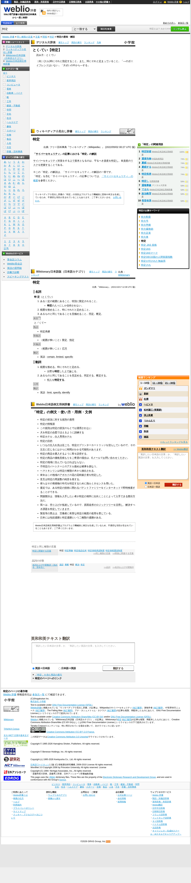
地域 (49, 462)
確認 (146, 436)
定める (80, 309)
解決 (127, 504)
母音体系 (146, 200)
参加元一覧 (183, 23)
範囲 (54, 301)
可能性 (85, 449)
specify (57, 392)
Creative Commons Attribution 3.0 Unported (67, 737)
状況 (49, 419)
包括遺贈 (55, 517)
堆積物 (56, 483)
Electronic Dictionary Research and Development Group (129, 777)
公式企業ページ (125, 795)
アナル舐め (73, 466)
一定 (47, 301)
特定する (59, 379)
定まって (104, 61)
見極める (77, 313)
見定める (77, 375)
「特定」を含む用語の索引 (48, 674)
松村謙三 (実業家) (153, 410)
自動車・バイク (14, 93)
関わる (75, 487)
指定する (67, 61)
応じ (49, 449)
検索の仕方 (18, 798)
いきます (64, 509)
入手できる (122, 496)
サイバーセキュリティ (48, 153)
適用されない (84, 428)
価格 (57, 457)
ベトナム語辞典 (159, 824)
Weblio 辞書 (172, 2)
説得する (81, 453)
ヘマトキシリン (48, 470)
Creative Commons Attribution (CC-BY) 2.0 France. (70, 732)
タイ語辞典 (157, 821)
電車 (9, 89)
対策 (60, 160)
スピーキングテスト (18, 276)
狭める (51, 309)
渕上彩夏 (148, 415)
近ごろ (65, 445)
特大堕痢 (146, 224)
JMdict (52, 777)
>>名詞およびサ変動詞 (123, 567)
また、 (83, 61)
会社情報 (122, 798)
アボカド (64, 474)
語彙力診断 (13, 272)
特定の (43, 419)
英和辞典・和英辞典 (161, 801)
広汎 (64, 348)
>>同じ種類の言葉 (101, 553)
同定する (89, 375)
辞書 (6, 2)
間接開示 (45, 496)
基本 (77, 160)
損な (91, 466)
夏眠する (146, 167)
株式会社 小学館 (38, 701)
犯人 (49, 379)
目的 (49, 440)
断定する (101, 375)
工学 (9, 101)
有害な (73, 513)
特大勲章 (146, 216)
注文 (42, 449)
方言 (9, 147)
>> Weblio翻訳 (180, 449)
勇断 (67, 565)
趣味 (9, 126)
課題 (45, 509)
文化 (9, 114)
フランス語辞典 (159, 814)
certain (51, 356)
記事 (67, 153)
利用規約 (17, 805)
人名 (9, 143)
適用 (71, 419)
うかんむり (149, 420)
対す (57, 419)
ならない (79, 462)
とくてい (47, 296)
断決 (77, 565)
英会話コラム (14, 259)
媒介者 (85, 474)
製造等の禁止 (47, 513)
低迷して (67, 504)
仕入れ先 (55, 445)
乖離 (146, 426)
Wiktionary (124, 275)
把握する (45, 164)
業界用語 (11, 80)
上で (72, 160)
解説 (94, 153)
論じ (71, 371)
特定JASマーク (149, 253)
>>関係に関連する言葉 (123, 553)
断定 (98, 313)
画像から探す (54, 798)
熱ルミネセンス (95, 483)
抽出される (88, 470)
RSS (108, 841)
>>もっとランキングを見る (174, 442)
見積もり (64, 457)
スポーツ (11, 130)
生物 (9, 135)
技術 (67, 487)
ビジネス (11, 76)
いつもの (45, 445)
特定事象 (69, 551)
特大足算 (146, 232)
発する (75, 479)
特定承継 (45, 331)
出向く (97, 496)
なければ (69, 462)
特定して (55, 509)
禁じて (102, 513)
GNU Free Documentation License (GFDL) (72, 705)
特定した (96, 474)
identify (66, 392)
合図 (54, 432)
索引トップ (63, 42)
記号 (6, 248)
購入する (60, 453)
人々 (56, 305)
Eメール (95, 457)
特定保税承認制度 (96, 551)
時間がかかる (74, 449)
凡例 (99, 42)
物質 (86, 513)
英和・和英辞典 (41, 2)
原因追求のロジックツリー (98, 504)
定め (74, 367)
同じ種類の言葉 (25, 37)
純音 (67, 479)
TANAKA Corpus (11, 729)
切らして (113, 445)
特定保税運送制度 (114, 551)
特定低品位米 (80, 551)
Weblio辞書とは (20, 795)
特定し (114, 160)
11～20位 (157, 383)
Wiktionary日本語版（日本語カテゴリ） (61, 271)
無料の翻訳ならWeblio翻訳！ (53, 12)
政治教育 (146, 193)
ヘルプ (186, 2)
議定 (61, 565)
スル (46, 61)
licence (62, 780)
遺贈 (91, 517)
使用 (93, 513)
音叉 (42, 479)
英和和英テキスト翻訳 (50, 638)
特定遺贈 (67, 517)
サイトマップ (19, 811)
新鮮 (146, 393)
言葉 (37, 37)
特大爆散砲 (147, 228)
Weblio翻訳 (157, 805)
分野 (49, 371)
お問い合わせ (110, 457)
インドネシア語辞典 (161, 818)
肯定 (83, 565)
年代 (64, 483)
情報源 (51, 423)
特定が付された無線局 (153, 261)
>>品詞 (107, 567)
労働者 (63, 513)
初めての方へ (169, 23)
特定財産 (146, 151)
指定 (71, 340)
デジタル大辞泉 (46, 42)
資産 (106, 160)
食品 (9, 139)
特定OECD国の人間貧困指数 (157, 257)
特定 (52, 37)
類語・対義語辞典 (22, 2)
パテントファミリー (90, 487)
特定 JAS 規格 (149, 245)
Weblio (33, 719)
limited (59, 356)
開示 (130, 496)
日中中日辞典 (59, 2)
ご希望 (75, 457)
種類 (69, 470)
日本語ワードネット (39, 764)
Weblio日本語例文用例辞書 (53, 404)
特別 (74, 301)
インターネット (112, 487)
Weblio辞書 (35, 708)
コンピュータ (13, 84)
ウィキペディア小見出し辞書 (54, 131)
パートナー (56, 466)
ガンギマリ (149, 388)
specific (69, 356)
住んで (58, 462)
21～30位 (170, 383)
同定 (91, 313)
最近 (42, 487)
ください (122, 457)
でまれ (145, 189)
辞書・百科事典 (14, 151)
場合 (84, 457)
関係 (44, 37)
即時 (125, 487)
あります (96, 449)
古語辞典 (89, 2)
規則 (64, 419)
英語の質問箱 (14, 268)
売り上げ (55, 504)
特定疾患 (146, 173)
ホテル (48, 436)
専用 (62, 436)
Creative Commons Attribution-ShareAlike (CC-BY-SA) (78, 717)
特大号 (144, 220)
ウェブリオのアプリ (57, 795)
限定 (81, 301)
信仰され (71, 305)
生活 (9, 118)
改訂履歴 (127, 719)
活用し (119, 504)
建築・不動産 (13, 105)
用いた (109, 483)
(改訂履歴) (137, 708)
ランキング (89, 42)
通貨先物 (146, 158)
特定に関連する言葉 (41, 551)
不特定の (45, 466)
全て (5, 73)
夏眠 (144, 162)
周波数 (58, 479)
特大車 (144, 237)
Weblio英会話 (14, 263)
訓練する (79, 432)
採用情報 (122, 801)
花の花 (75, 474)
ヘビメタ (148, 404)
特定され (146, 265)
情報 (57, 496)
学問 (9, 109)
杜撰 (146, 399)
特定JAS (145, 249)
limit (49, 392)
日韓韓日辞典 (75, 2)
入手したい (68, 496)
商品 (49, 453)
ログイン (157, 2)
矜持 (146, 431)
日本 (42, 517)
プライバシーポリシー (23, 808)
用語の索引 (76, 42)
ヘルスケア (12, 122)
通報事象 (146, 185)
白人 (57, 436)
